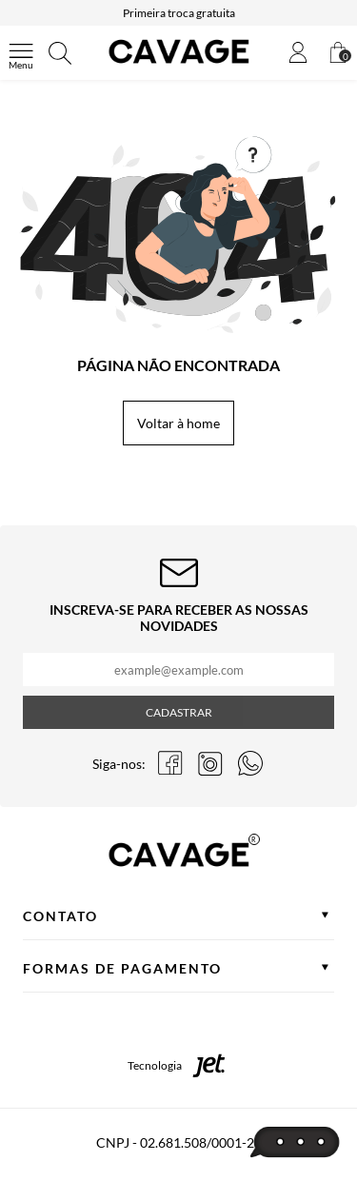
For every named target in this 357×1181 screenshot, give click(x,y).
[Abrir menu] (21, 53)
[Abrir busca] (60, 53)
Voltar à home (178, 423)
